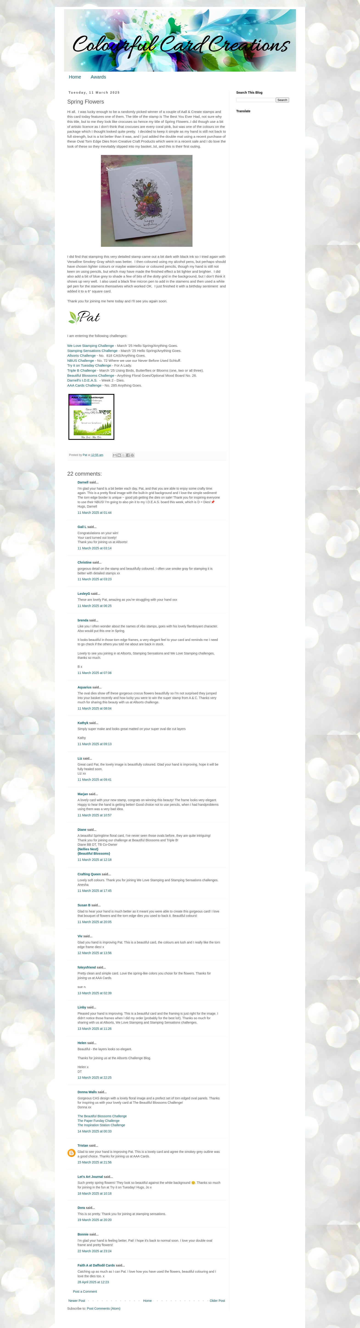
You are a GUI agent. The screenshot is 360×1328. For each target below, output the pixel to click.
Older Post (217, 1301)
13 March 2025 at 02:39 (95, 993)
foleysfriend (87, 967)
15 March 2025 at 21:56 (95, 1162)
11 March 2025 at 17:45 (95, 891)
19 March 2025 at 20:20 (95, 1220)
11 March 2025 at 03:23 (95, 579)
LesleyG (84, 593)
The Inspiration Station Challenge (101, 1125)
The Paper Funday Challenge (99, 1121)
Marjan (83, 794)
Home (75, 76)
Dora (81, 1208)
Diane (82, 829)
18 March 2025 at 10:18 (95, 1193)
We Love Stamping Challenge (90, 346)
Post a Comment (85, 1291)
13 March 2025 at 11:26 (95, 1028)
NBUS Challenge (80, 360)
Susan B (84, 905)
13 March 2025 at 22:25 (95, 1077)
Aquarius (85, 687)
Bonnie (83, 1234)
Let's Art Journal (90, 1177)
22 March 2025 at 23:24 (95, 1251)
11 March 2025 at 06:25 (95, 606)
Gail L (82, 527)
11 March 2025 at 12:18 (95, 860)
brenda (83, 620)
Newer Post (76, 1301)
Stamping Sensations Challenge (92, 351)
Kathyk (83, 723)
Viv (80, 936)
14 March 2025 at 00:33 (95, 1131)
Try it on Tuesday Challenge (89, 365)
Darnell (83, 482)
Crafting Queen (89, 874)
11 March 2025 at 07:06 (95, 673)
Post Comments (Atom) (103, 1308)
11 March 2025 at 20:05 (95, 922)
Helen (82, 1043)
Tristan (83, 1145)
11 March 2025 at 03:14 (95, 548)
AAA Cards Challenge (84, 385)
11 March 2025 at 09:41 (95, 779)
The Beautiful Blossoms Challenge (102, 1116)
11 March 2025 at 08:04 (95, 708)
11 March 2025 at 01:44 (95, 512)
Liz (80, 758)
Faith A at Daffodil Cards (96, 1265)
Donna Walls (87, 1092)
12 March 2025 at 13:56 (95, 953)
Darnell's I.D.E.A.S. (82, 380)
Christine (85, 562)
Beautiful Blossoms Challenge (90, 375)
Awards (98, 76)
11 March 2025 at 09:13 (95, 744)
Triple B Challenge (81, 370)
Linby (82, 1007)
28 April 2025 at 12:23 (93, 1282)
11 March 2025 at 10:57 (95, 815)
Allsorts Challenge (81, 355)
